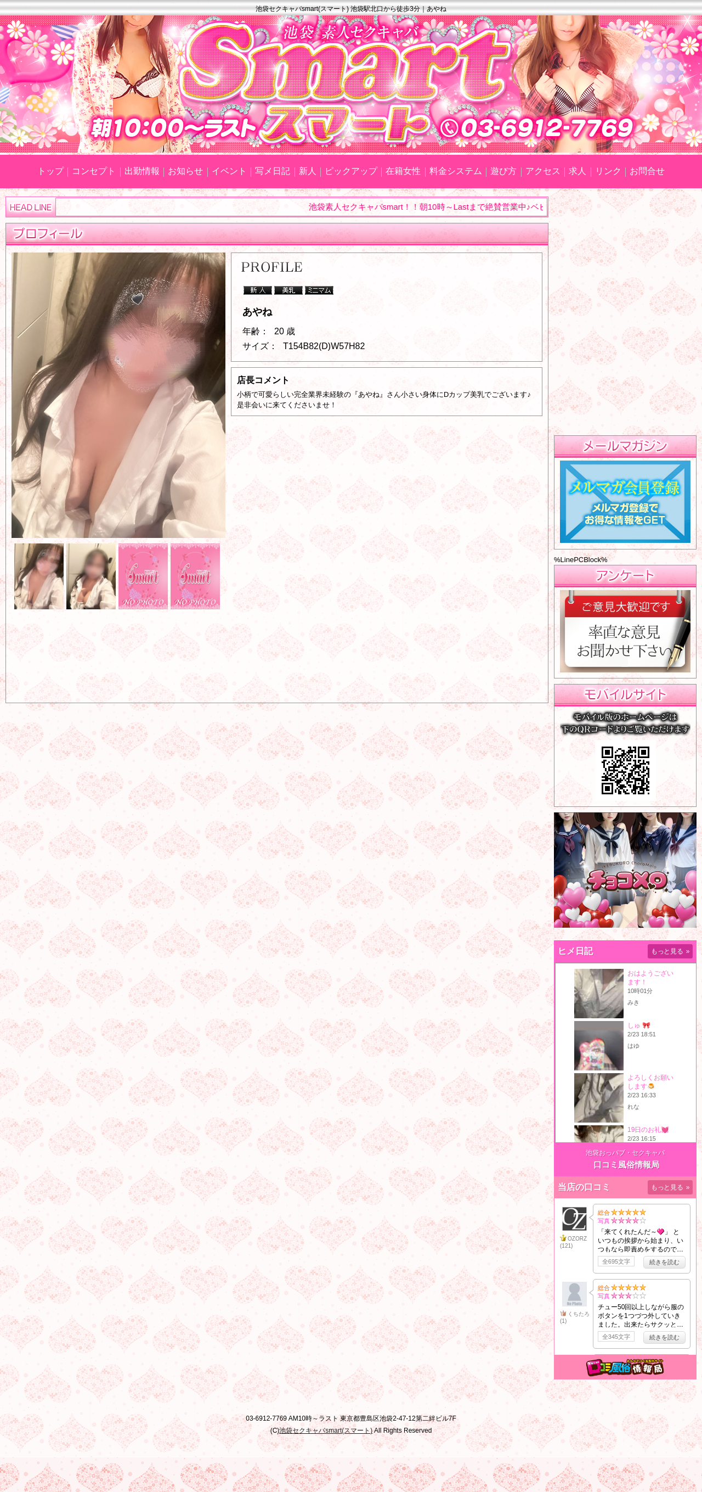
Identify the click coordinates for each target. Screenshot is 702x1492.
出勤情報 (142, 171)
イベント (229, 171)
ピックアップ (351, 171)
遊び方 (503, 171)
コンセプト (94, 171)
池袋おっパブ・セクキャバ (625, 1153)
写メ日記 (272, 171)
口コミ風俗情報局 (626, 1164)
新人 (307, 171)
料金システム (455, 171)
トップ (50, 171)
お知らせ (185, 171)
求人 (577, 171)
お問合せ (647, 171)
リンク (608, 171)
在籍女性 (403, 171)
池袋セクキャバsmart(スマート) (325, 1430)
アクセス (543, 171)
